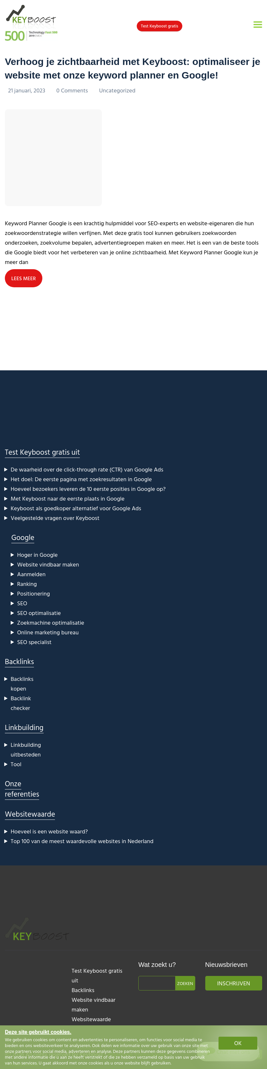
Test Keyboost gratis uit (42, 452)
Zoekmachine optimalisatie (50, 622)
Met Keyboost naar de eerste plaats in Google (67, 498)
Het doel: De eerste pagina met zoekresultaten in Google (81, 479)
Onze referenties (22, 788)
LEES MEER (23, 278)
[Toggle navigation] (257, 24)
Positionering (33, 593)
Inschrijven (233, 983)
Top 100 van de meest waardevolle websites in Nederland (82, 841)
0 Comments (72, 90)
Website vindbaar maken (48, 564)
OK (238, 1043)
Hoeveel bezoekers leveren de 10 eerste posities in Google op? (88, 488)
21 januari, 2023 (27, 90)
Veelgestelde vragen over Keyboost (55, 517)
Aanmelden (31, 574)
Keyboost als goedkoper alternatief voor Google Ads (76, 508)
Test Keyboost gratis (159, 26)
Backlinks (19, 661)
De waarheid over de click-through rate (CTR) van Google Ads (87, 469)
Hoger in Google (37, 554)
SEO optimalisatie (39, 613)
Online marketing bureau (48, 632)
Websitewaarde (30, 814)
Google (22, 537)
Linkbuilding (24, 727)
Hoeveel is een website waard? (49, 831)
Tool (16, 764)
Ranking (27, 583)
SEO (22, 603)
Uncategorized (117, 90)
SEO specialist (34, 642)
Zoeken (185, 983)
